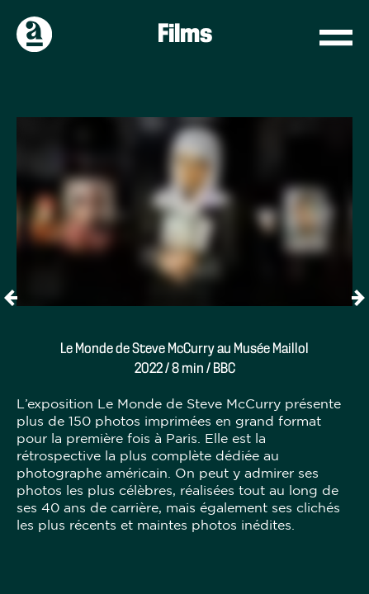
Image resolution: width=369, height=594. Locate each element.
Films (185, 34)
